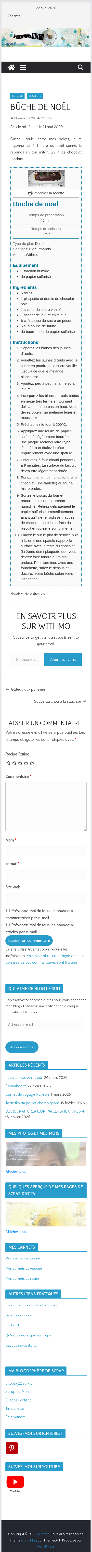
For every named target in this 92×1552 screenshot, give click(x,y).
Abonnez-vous (63, 659)
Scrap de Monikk (19, 1391)
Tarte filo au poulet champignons (32, 1103)
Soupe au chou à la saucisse (60, 701)
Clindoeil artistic (18, 1400)
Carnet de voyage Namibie (27, 1094)
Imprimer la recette (46, 193)
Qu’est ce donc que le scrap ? (28, 1335)
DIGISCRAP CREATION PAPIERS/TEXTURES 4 (44, 1111)
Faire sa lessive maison (24, 1077)
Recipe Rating (17, 754)
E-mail (12, 863)
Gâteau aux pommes (25, 689)
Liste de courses (18, 1315)
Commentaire (18, 776)
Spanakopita (16, 1086)
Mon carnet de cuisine (22, 1258)
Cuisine (17, 96)
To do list (12, 1325)
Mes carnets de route (22, 1278)
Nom (10, 840)
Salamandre (15, 1417)
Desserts (35, 96)
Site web (12, 887)
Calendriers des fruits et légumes (31, 1305)
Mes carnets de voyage (23, 1268)
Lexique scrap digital (21, 1345)
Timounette (14, 1408)
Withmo (46, 118)
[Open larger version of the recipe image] (46, 178)
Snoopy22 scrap (19, 1383)
